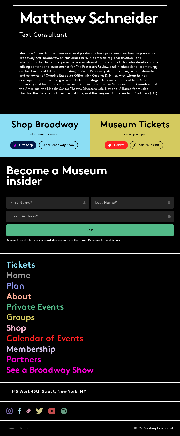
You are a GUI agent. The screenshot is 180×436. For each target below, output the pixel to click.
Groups (20, 318)
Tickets (20, 265)
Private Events (35, 307)
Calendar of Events (44, 339)
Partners (23, 360)
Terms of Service (111, 240)
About (19, 297)
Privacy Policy (87, 240)
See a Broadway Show (50, 370)
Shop (16, 328)
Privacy (12, 428)
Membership (31, 349)
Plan (15, 286)
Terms (24, 428)
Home (18, 276)
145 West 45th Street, (48, 392)
